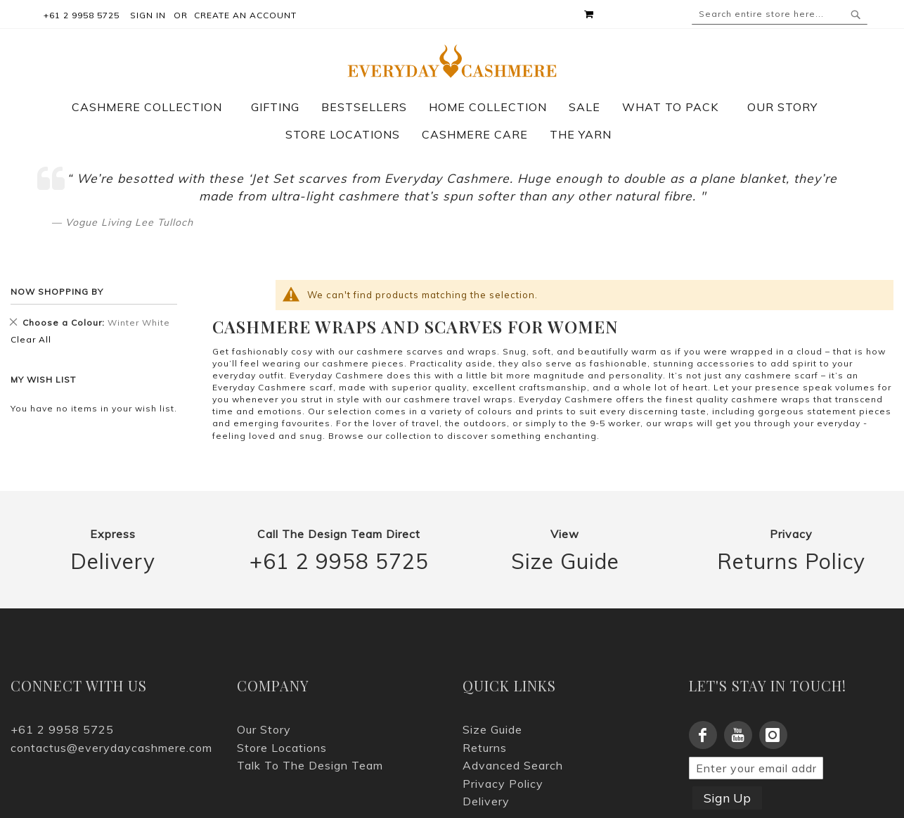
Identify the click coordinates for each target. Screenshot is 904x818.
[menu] (452, 121)
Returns (485, 748)
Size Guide (565, 561)
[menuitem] (154, 107)
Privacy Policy (503, 784)
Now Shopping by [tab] (57, 291)
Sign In (148, 15)
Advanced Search (513, 765)
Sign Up (727, 798)
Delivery (112, 561)
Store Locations (282, 748)
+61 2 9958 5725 (339, 561)
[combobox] (779, 14)
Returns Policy (791, 561)
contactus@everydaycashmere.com (111, 748)
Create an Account (245, 15)
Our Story (264, 729)
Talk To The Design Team (310, 765)
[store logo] (452, 61)
